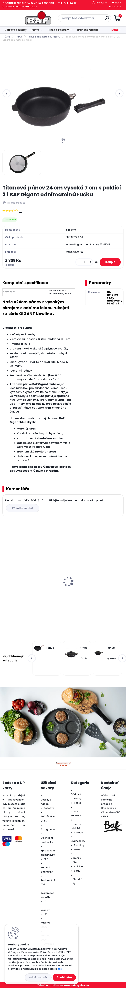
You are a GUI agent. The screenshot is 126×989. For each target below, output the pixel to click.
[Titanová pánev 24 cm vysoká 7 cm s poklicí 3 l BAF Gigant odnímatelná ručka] (63, 93)
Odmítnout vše (38, 977)
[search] (102, 19)
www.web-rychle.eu (76, 986)
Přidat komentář (23, 508)
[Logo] (22, 18)
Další (114, 29)
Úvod (7, 36)
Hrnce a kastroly (58, 30)
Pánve (35, 30)
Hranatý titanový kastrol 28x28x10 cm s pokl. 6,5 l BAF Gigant (29, 587)
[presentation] (6, 93)
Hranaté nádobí (87, 30)
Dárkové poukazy (16, 30)
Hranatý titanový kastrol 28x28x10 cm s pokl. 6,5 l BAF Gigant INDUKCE (91, 587)
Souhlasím (64, 977)
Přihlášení (101, 2)
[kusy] (82, 262)
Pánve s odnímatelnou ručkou (44, 36)
